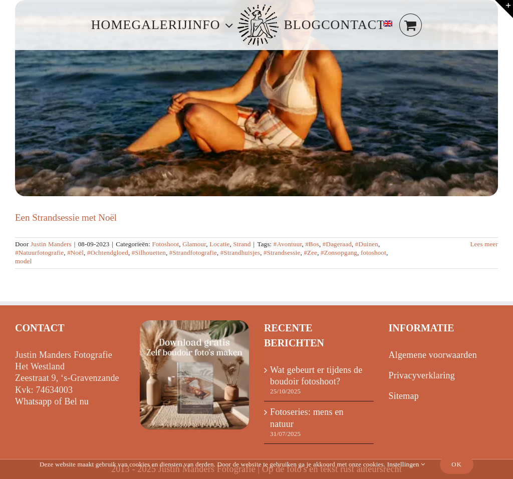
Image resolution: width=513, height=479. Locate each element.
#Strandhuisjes (240, 252)
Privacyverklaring (422, 375)
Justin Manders (51, 244)
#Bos (312, 244)
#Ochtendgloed (107, 252)
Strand (241, 244)
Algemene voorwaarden (433, 355)
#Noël (75, 252)
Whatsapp (33, 401)
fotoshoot (373, 252)
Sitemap (404, 396)
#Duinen (366, 244)
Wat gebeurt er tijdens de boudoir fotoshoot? (316, 375)
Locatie (219, 244)
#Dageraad (337, 244)
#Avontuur (288, 244)
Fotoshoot (165, 244)
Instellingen (406, 464)
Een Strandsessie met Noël (66, 217)
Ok (456, 464)
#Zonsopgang (339, 252)
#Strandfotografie (193, 252)
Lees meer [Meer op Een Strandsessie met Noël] (484, 244)
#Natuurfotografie (39, 252)
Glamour (194, 244)
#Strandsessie (282, 252)
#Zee (310, 252)
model (23, 261)
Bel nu (76, 401)
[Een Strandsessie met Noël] (256, 98)
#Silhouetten (149, 252)
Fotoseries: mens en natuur (307, 417)
